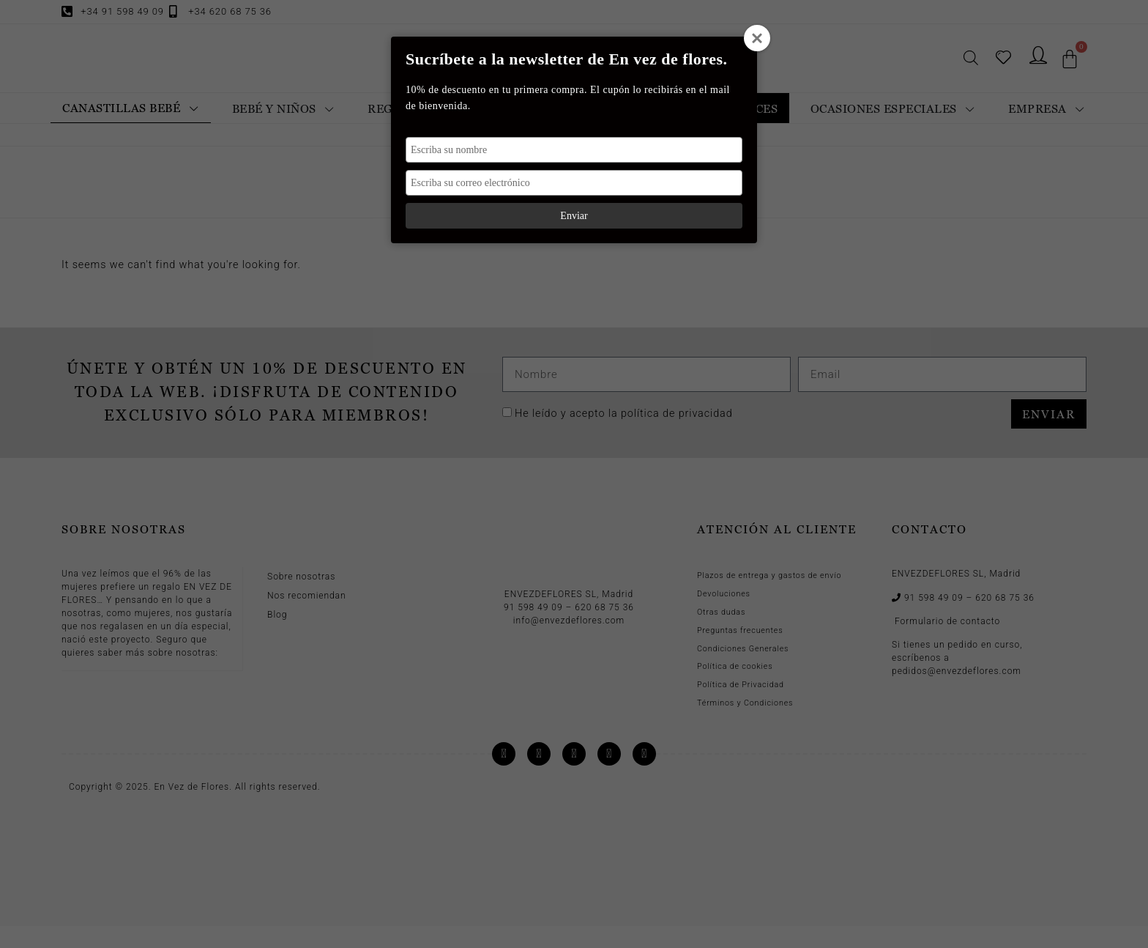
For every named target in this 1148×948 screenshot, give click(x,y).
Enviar (573, 215)
